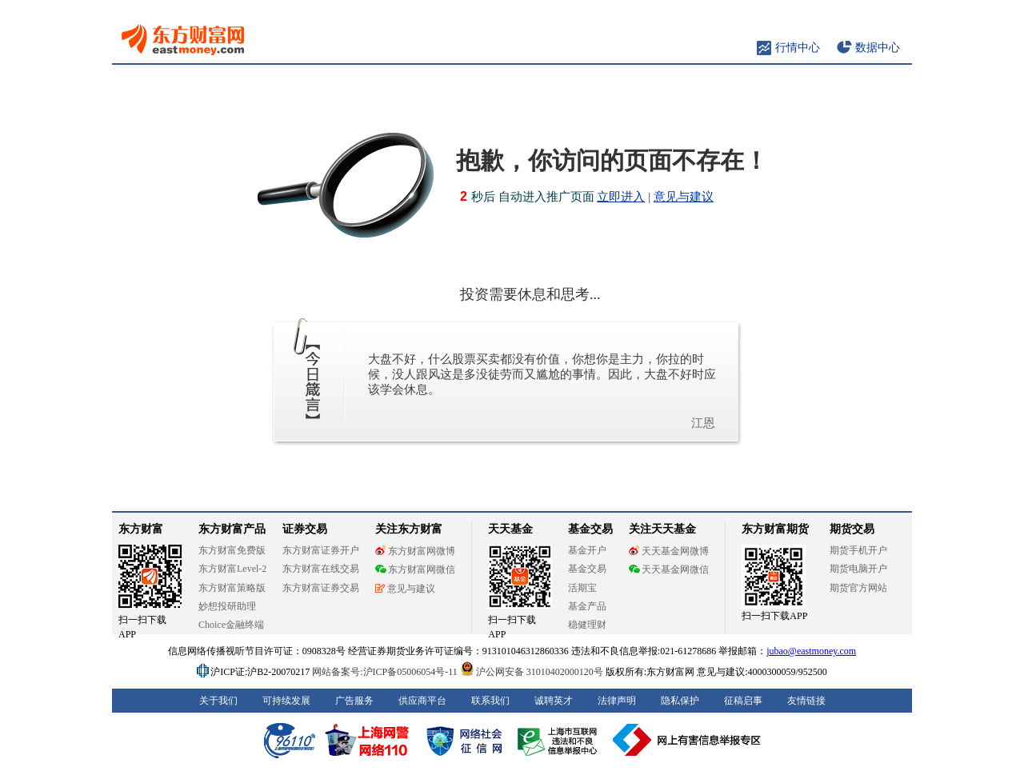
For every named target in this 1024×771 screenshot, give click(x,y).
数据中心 (877, 48)
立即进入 (621, 196)
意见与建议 (684, 196)
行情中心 (797, 48)
